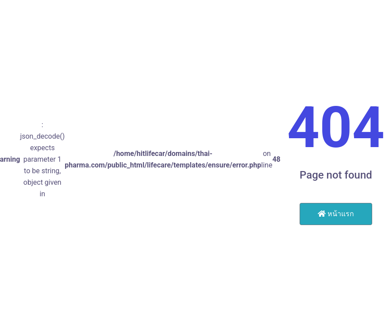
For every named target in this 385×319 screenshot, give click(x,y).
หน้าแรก (336, 214)
